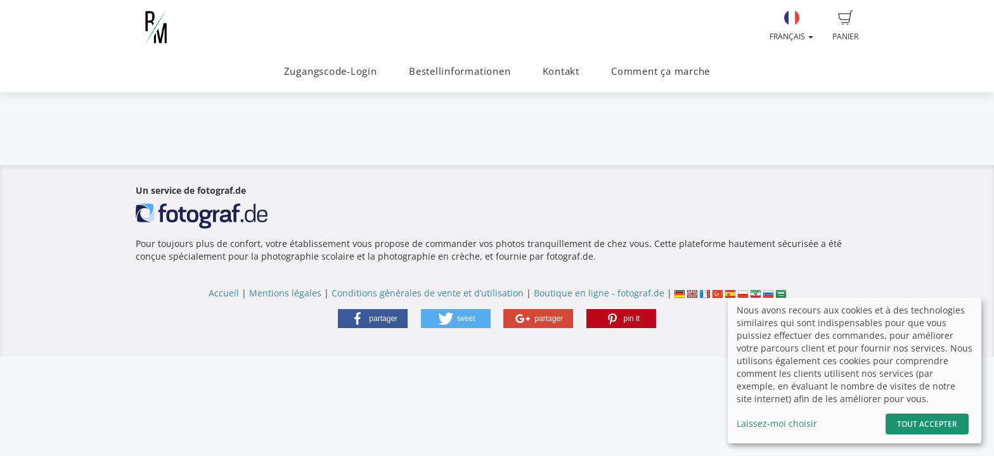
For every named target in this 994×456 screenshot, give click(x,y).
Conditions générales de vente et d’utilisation (428, 293)
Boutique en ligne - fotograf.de (599, 293)
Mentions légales (285, 293)
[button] (373, 318)
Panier (845, 26)
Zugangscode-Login (330, 71)
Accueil (224, 293)
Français (791, 26)
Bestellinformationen (459, 71)
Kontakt (561, 71)
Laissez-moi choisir (777, 423)
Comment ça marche (660, 71)
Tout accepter (927, 424)
